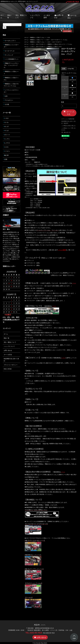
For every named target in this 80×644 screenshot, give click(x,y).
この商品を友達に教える (68, 125)
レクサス (7, 143)
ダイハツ (7, 134)
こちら (74, 283)
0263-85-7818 (72, 2)
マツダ (6, 130)
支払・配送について (10, 342)
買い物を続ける (65, 132)
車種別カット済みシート (36, 39)
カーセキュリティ (10, 40)
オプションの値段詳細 (67, 119)
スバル (6, 122)
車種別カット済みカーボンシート (56, 44)
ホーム (26, 37)
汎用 (5, 159)
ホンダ (6, 126)
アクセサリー (8, 100)
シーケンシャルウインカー (11, 91)
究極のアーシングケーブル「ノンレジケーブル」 (11, 65)
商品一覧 (6, 338)
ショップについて (9, 346)
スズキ (6, 147)
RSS (5, 369)
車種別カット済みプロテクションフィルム (11, 85)
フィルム (65, 39)
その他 (6, 104)
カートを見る (8, 354)
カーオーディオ (9, 51)
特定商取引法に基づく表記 (11, 359)
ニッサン (7, 139)
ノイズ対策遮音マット (11, 59)
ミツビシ (7, 151)
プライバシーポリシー (10, 365)
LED (5, 96)
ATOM (9, 369)
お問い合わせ (8, 350)
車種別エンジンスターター (11, 46)
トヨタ (48, 37)
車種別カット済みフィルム (37, 37)
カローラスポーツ (55, 39)
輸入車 (6, 155)
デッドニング (8, 55)
